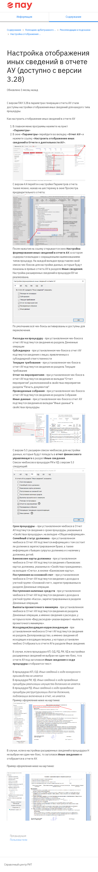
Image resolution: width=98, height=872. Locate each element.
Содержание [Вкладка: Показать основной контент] (73, 16)
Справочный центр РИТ (18, 864)
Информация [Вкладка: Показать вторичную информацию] (24, 16)
